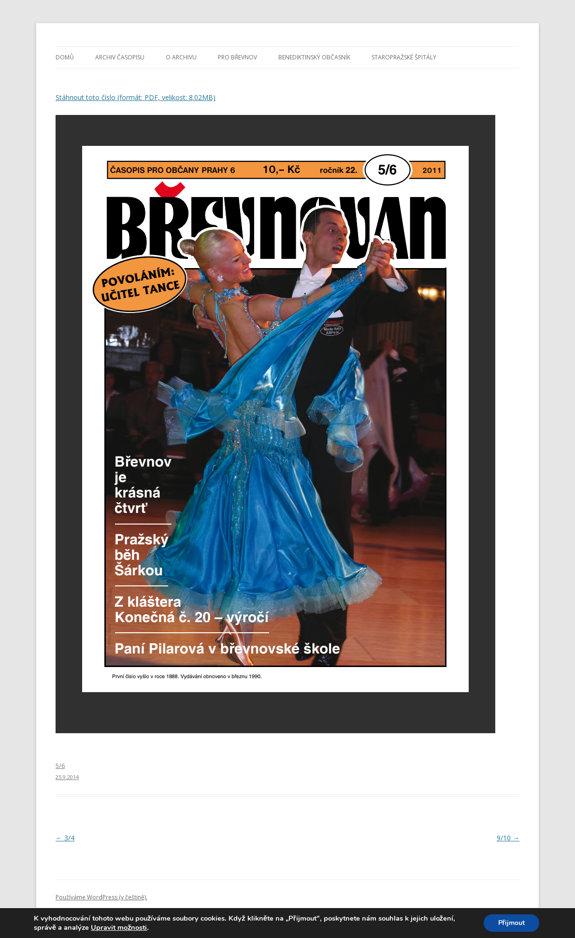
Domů (65, 57)
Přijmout (511, 922)
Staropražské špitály (404, 57)
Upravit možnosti (119, 927)
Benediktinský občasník (314, 57)
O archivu (181, 57)
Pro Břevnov (237, 57)
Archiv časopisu (119, 57)
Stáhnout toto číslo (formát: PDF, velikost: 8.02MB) (136, 97)
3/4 (65, 837)
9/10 (508, 837)
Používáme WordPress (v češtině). (101, 897)
